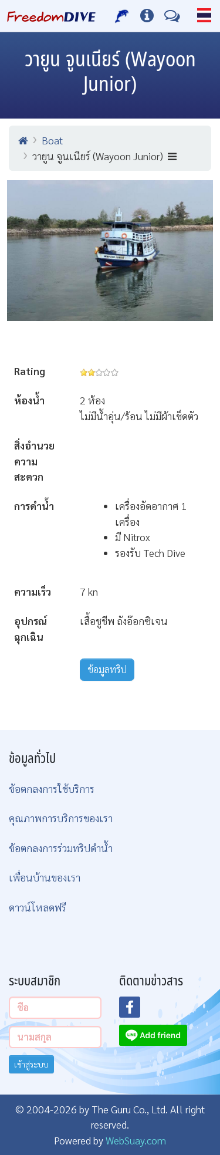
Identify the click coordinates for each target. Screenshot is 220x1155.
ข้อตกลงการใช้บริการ (51, 788)
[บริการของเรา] (122, 16)
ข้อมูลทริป (107, 669)
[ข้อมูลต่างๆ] (147, 16)
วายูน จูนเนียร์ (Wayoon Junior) (104, 156)
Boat (52, 140)
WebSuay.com (136, 1140)
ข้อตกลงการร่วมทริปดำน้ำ (61, 848)
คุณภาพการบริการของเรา (61, 818)
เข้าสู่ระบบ (31, 1064)
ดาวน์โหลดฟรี (37, 907)
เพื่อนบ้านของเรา (44, 877)
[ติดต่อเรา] (172, 16)
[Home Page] (51, 16)
